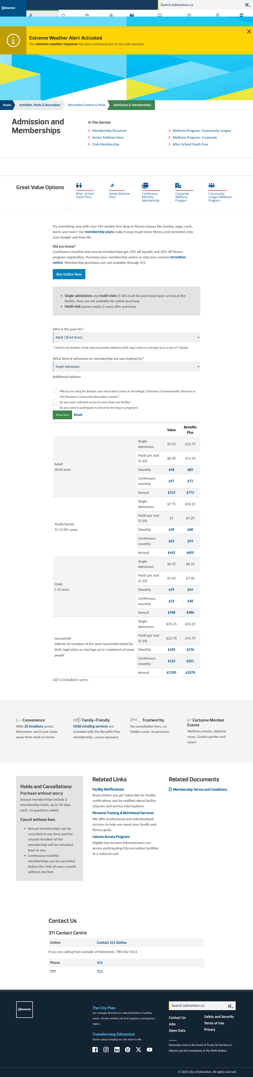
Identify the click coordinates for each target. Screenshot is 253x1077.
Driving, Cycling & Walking (166, 21)
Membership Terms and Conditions (200, 789)
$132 (171, 661)
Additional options (67, 376)
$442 (171, 552)
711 (100, 971)
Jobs (134, 4)
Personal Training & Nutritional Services (123, 813)
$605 (190, 552)
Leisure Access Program (111, 836)
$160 (171, 649)
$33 (171, 601)
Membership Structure (109, 130)
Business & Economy (91, 21)
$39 (171, 589)
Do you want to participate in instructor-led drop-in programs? (99, 408)
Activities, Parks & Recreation (38, 21)
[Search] (201, 5)
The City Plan (103, 1007)
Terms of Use (214, 1023)
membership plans (99, 232)
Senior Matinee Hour (108, 137)
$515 (171, 492)
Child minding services (90, 726)
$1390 (171, 672)
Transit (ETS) (242, 21)
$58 (171, 469)
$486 (190, 612)
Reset (78, 414)
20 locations (33, 726)
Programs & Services (221, 21)
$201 (190, 661)
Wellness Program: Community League (202, 130)
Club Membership (105, 144)
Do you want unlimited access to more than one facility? (95, 402)
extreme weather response (57, 44)
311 (124, 4)
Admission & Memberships (132, 105)
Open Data (177, 1030)
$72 (190, 481)
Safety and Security (219, 1016)
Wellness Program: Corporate (195, 137)
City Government (115, 21)
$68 (190, 529)
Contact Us (177, 1017)
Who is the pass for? (68, 329)
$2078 (190, 672)
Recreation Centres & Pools (86, 105)
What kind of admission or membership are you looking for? (98, 358)
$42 (171, 541)
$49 (171, 529)
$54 (190, 589)
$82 (190, 469)
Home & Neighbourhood (195, 21)
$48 (190, 601)
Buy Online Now (69, 274)
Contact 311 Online (112, 942)
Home (7, 105)
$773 (190, 492)
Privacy (209, 1029)
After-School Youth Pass (190, 144)
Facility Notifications (108, 789)
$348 (171, 612)
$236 (190, 649)
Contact (148, 4)
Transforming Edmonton (113, 1034)
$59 (190, 541)
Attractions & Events (68, 21)
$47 (171, 481)
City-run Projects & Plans (140, 21)
